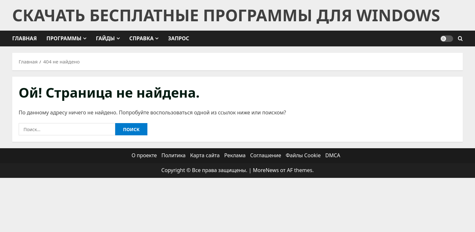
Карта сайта (205, 155)
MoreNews (266, 170)
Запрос (178, 38)
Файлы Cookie (303, 155)
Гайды (105, 38)
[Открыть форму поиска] (460, 39)
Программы (63, 38)
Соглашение (265, 155)
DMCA (332, 155)
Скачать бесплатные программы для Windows (226, 15)
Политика (174, 155)
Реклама (235, 155)
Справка (141, 38)
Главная (24, 38)
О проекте (144, 155)
